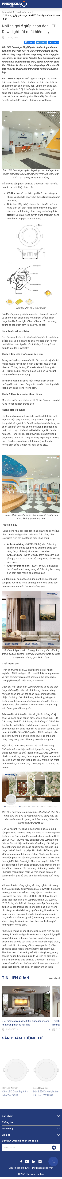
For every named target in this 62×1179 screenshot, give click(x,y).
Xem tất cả (54, 978)
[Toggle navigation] (57, 4)
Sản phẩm (7, 1116)
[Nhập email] (25, 1147)
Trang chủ (7, 12)
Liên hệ (6, 1134)
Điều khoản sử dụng (19, 1167)
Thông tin (7, 1122)
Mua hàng (7, 1128)
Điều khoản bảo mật (42, 1167)
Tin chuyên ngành (24, 12)
